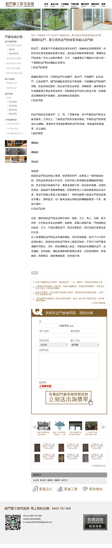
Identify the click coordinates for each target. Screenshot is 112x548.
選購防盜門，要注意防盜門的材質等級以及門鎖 (80, 35)
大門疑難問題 (11, 120)
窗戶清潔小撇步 (14, 68)
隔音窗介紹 (12, 88)
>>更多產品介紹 (98, 470)
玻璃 (9, 98)
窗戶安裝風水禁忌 (15, 73)
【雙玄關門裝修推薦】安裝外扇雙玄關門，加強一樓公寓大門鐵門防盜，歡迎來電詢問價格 (70, 299)
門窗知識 (41, 35)
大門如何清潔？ (14, 124)
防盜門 (55, 35)
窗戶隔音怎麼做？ (15, 45)
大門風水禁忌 (13, 129)
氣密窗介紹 (12, 83)
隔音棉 (12, 49)
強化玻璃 (13, 102)
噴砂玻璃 (13, 114)
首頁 (33, 35)
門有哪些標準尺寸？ (16, 133)
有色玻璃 (13, 106)
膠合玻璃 (13, 110)
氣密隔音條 (14, 53)
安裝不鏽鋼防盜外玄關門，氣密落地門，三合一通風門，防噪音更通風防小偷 (69, 282)
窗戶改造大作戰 (14, 63)
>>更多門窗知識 (98, 303)
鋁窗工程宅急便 (20, 4)
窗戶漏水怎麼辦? (14, 58)
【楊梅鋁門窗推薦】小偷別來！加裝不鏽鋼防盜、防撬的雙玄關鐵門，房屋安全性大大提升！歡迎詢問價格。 (70, 287)
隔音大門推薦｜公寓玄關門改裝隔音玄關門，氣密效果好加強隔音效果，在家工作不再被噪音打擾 (70, 293)
